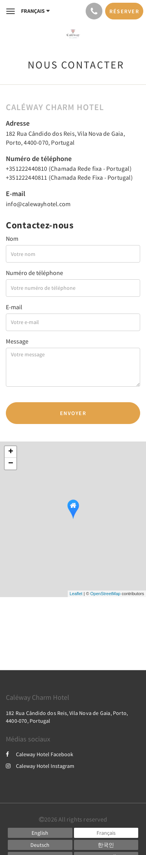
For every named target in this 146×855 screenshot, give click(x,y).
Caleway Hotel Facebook (39, 754)
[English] (40, 833)
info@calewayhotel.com (38, 204)
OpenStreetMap (105, 593)
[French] (106, 833)
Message (17, 341)
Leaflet (76, 593)
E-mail (14, 307)
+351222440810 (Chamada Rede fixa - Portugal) (69, 168)
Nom (12, 238)
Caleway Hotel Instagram (40, 765)
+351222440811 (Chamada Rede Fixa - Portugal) (69, 177)
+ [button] (10, 452)
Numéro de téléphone (34, 273)
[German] (40, 845)
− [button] (10, 464)
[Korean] (106, 845)
